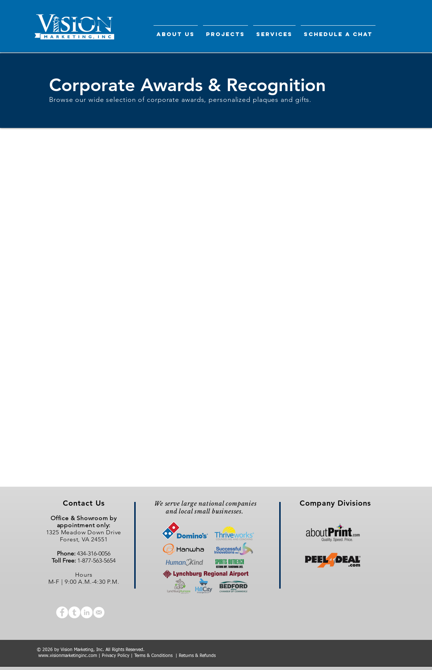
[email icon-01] (99, 612)
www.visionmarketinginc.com (67, 656)
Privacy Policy (115, 656)
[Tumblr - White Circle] (74, 612)
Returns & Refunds (197, 656)
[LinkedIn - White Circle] (87, 612)
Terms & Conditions (153, 656)
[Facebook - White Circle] (62, 612)
